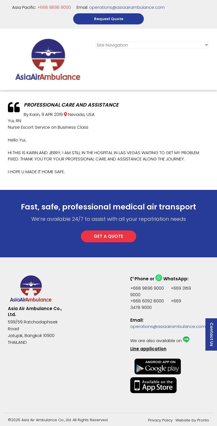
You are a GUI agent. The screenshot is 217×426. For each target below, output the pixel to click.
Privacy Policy (160, 420)
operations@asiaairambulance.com (127, 7)
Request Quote (108, 18)
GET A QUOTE (108, 236)
